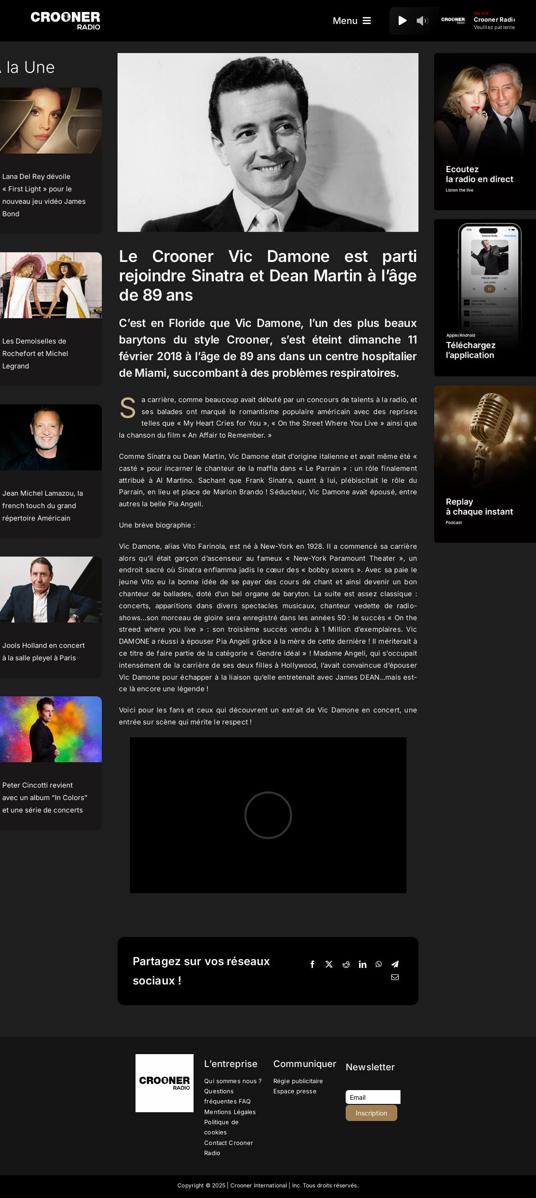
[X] (329, 964)
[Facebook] (312, 964)
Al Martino (174, 480)
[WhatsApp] (379, 964)
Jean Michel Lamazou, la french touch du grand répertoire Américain (42, 505)
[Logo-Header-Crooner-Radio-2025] (65, 15)
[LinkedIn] (362, 964)
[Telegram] (395, 964)
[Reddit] (346, 964)
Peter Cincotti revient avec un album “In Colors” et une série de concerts (45, 797)
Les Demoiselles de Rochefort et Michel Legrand (35, 353)
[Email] (395, 977)
